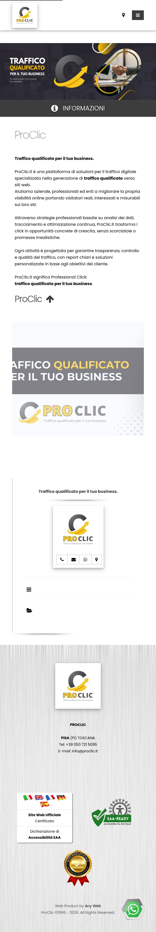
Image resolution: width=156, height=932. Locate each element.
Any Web (93, 905)
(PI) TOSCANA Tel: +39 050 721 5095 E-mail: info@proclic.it (78, 738)
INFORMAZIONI (78, 108)
